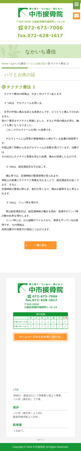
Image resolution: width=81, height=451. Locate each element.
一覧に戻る (40, 245)
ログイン (40, 440)
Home (5, 63)
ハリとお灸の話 (36, 63)
